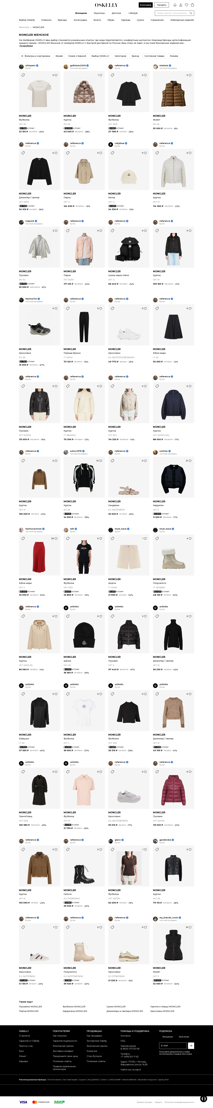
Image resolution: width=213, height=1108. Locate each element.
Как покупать (60, 1035)
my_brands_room (168, 917)
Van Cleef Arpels (70, 1080)
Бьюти (97, 20)
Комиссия (92, 1051)
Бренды (62, 20)
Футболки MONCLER (74, 1006)
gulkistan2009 (78, 65)
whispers (30, 65)
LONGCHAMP (114, 1080)
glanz (118, 840)
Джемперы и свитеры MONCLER (125, 1011)
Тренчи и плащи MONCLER (165, 1006)
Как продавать (94, 1035)
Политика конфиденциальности (179, 1102)
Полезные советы (62, 1061)
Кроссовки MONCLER (162, 1011)
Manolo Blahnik (129, 1080)
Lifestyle (133, 13)
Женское (24, 27)
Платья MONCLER (28, 1011)
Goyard (82, 1080)
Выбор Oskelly (27, 20)
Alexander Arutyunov (147, 1080)
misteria (163, 65)
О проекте (24, 1035)
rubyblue (119, 143)
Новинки (46, 20)
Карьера (23, 1061)
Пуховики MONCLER (30, 1006)
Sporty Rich (164, 1080)
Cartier (104, 1080)
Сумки (140, 20)
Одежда (125, 20)
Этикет (22, 1056)
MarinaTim (31, 299)
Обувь (110, 20)
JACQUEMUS (93, 1080)
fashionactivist (33, 529)
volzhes (163, 451)
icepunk (29, 221)
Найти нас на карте (131, 1069)
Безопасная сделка (63, 1046)
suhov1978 (76, 451)
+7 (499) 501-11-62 (130, 1056)
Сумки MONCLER (116, 1006)
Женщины (81, 13)
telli (72, 529)
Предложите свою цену (65, 1056)
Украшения (157, 20)
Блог (21, 1051)
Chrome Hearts (54, 1080)
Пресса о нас (26, 1046)
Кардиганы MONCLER (75, 1011)
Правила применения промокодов (64, 1068)
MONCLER (25, 116)
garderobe (165, 840)
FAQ (123, 1041)
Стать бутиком (94, 1056)
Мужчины (99, 13)
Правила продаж (144, 1102)
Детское (116, 13)
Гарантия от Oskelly (29, 1041)
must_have (120, 529)
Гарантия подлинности (65, 1041)
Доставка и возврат (63, 1051)
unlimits (74, 606)
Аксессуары (80, 20)
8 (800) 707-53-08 (130, 1048)
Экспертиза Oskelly (97, 1041)
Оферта (158, 1102)
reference (120, 65)
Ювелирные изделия (182, 20)
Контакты (126, 1035)
